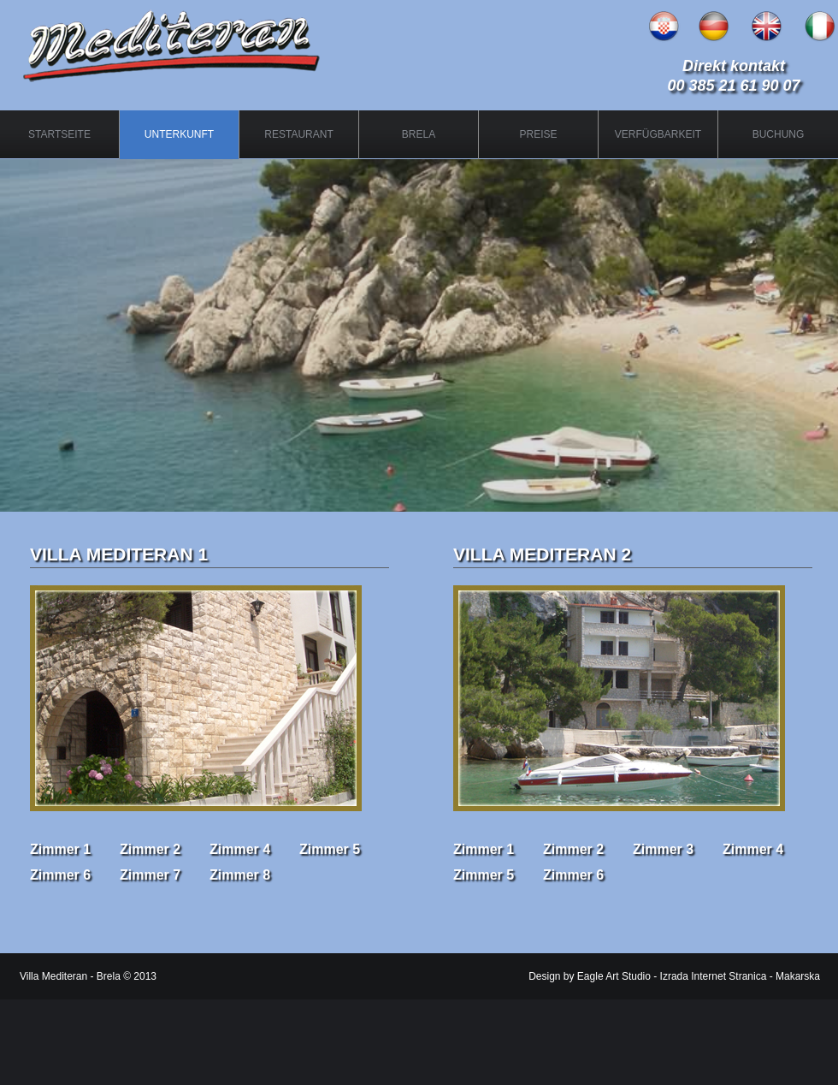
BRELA (418, 134)
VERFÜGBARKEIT (658, 134)
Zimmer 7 (150, 875)
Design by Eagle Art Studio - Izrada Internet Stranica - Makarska (674, 976)
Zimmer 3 (663, 849)
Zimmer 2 (150, 849)
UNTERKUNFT (179, 134)
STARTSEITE (59, 134)
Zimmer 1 (60, 849)
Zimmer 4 (240, 849)
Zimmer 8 (240, 875)
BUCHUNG (778, 134)
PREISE (538, 134)
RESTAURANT (298, 134)
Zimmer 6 (60, 875)
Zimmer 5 (329, 849)
